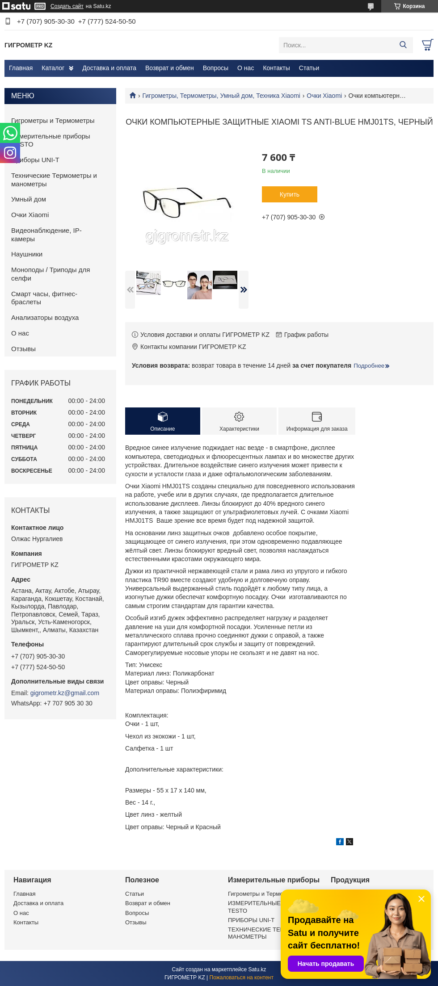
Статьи (309, 67)
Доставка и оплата (109, 67)
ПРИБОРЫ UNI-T (251, 920)
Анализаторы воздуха (45, 317)
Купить (289, 194)
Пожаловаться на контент (242, 977)
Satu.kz (257, 969)
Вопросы (215, 67)
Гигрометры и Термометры (53, 120)
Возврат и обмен (169, 67)
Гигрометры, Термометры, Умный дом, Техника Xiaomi (221, 95)
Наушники (26, 254)
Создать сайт (67, 6)
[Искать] (403, 45)
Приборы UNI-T (35, 160)
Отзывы (23, 348)
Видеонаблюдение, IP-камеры (46, 235)
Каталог (53, 67)
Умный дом (28, 199)
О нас (245, 67)
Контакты (276, 67)
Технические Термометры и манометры (54, 180)
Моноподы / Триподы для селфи (50, 274)
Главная (21, 67)
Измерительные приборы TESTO (50, 140)
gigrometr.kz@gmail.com (64, 692)
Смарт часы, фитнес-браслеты (44, 298)
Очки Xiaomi (324, 95)
